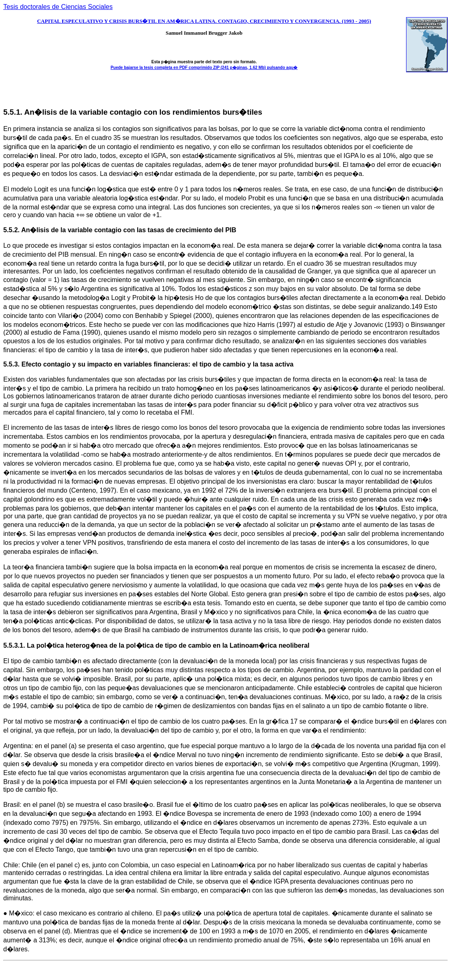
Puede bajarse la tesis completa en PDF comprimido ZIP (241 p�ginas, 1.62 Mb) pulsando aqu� (204, 67)
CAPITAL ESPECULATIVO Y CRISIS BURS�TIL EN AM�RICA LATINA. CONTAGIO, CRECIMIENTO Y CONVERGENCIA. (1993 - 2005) (204, 21)
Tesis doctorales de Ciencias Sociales (58, 6)
